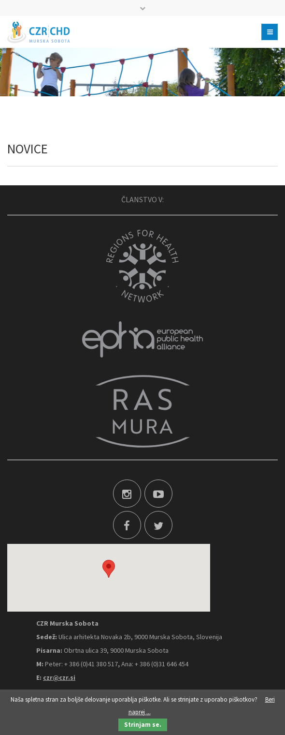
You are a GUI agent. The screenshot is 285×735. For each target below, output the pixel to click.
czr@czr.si (59, 677)
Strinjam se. (142, 724)
